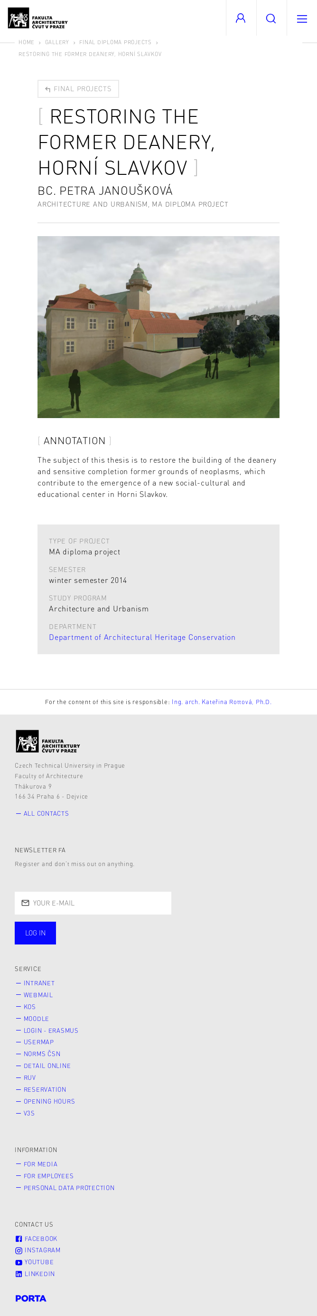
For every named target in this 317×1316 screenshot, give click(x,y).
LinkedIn (35, 1274)
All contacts (46, 813)
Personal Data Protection (69, 1188)
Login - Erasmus (51, 1030)
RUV (30, 1077)
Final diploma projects (115, 42)
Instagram (38, 1250)
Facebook (36, 1238)
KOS (30, 1007)
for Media (41, 1164)
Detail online (47, 1065)
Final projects (78, 88)
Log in (35, 932)
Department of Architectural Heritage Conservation (142, 637)
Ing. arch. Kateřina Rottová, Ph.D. (222, 702)
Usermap (39, 1042)
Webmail (38, 995)
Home (27, 42)
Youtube (34, 1262)
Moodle (37, 1018)
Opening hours (49, 1101)
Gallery (57, 42)
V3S (29, 1113)
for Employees (49, 1176)
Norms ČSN (42, 1054)
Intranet (39, 983)
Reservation (45, 1089)
